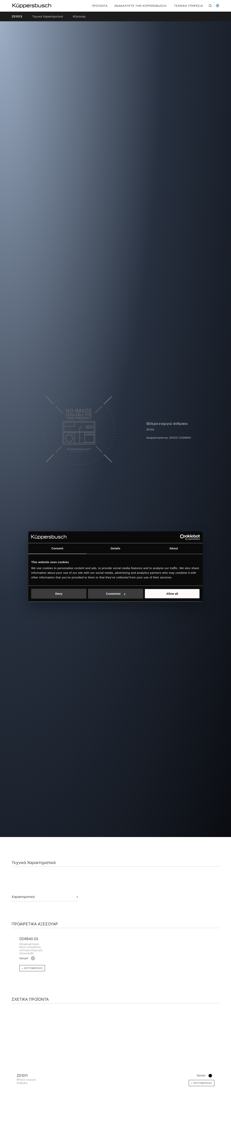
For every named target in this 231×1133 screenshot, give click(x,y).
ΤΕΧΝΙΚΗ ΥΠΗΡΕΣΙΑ (188, 5)
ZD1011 (22, 1076)
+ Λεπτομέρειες (32, 968)
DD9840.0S (28, 939)
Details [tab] (115, 548)
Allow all (172, 593)
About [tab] (173, 548)
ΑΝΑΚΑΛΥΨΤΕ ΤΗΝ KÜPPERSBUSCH (140, 5)
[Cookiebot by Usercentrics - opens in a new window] (183, 537)
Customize (115, 593)
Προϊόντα (100, 5)
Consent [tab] (57, 548)
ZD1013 (17, 16)
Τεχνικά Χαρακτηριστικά (47, 16)
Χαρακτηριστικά (23, 897)
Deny (58, 593)
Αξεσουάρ (79, 16)
